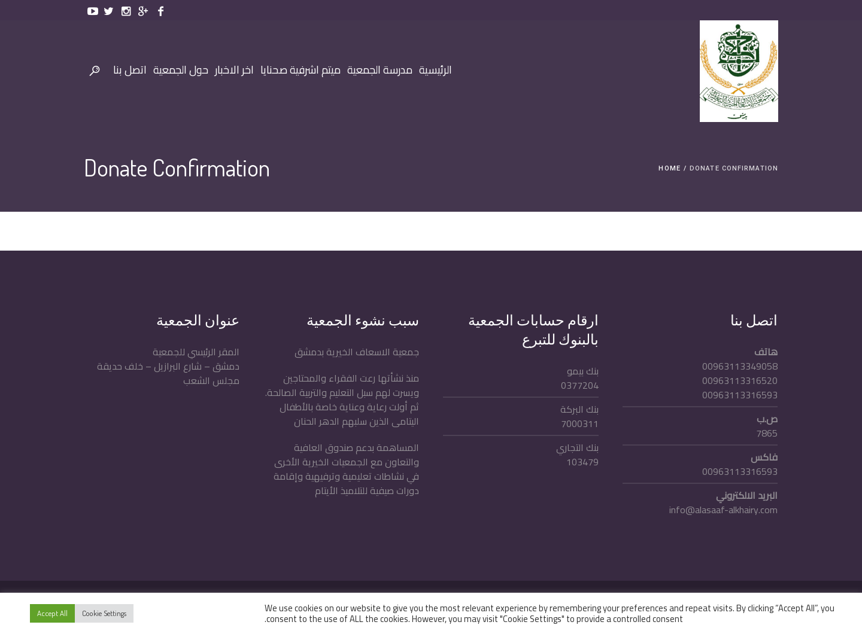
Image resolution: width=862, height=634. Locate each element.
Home (669, 168)
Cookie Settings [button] (104, 613)
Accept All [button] (52, 613)
